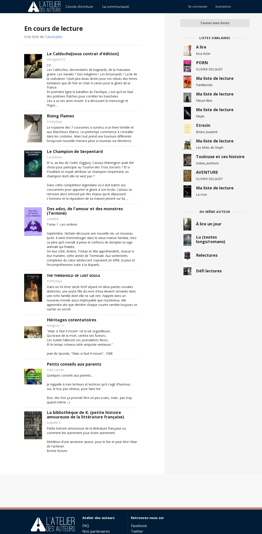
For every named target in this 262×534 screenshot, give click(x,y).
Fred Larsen (55, 370)
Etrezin (203, 125)
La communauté (115, 6)
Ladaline (53, 219)
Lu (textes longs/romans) (210, 239)
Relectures (206, 255)
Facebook (139, 526)
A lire (201, 47)
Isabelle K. (54, 422)
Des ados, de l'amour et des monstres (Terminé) (85, 211)
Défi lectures (209, 271)
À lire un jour (209, 224)
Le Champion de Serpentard (75, 151)
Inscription (223, 6)
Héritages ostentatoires (71, 319)
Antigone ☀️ (55, 325)
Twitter (137, 531)
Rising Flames (60, 116)
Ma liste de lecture (215, 78)
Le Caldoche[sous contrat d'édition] (83, 53)
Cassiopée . (54, 36)
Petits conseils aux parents (74, 364)
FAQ (85, 526)
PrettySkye (54, 121)
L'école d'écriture (79, 6)
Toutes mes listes (215, 23)
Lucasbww (54, 157)
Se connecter (197, 6)
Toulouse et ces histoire (220, 156)
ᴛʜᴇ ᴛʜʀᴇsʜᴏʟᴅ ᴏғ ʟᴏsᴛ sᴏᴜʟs (73, 275)
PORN (202, 62)
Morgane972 (56, 59)
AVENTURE (207, 172)
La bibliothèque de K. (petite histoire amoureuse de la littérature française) (85, 415)
